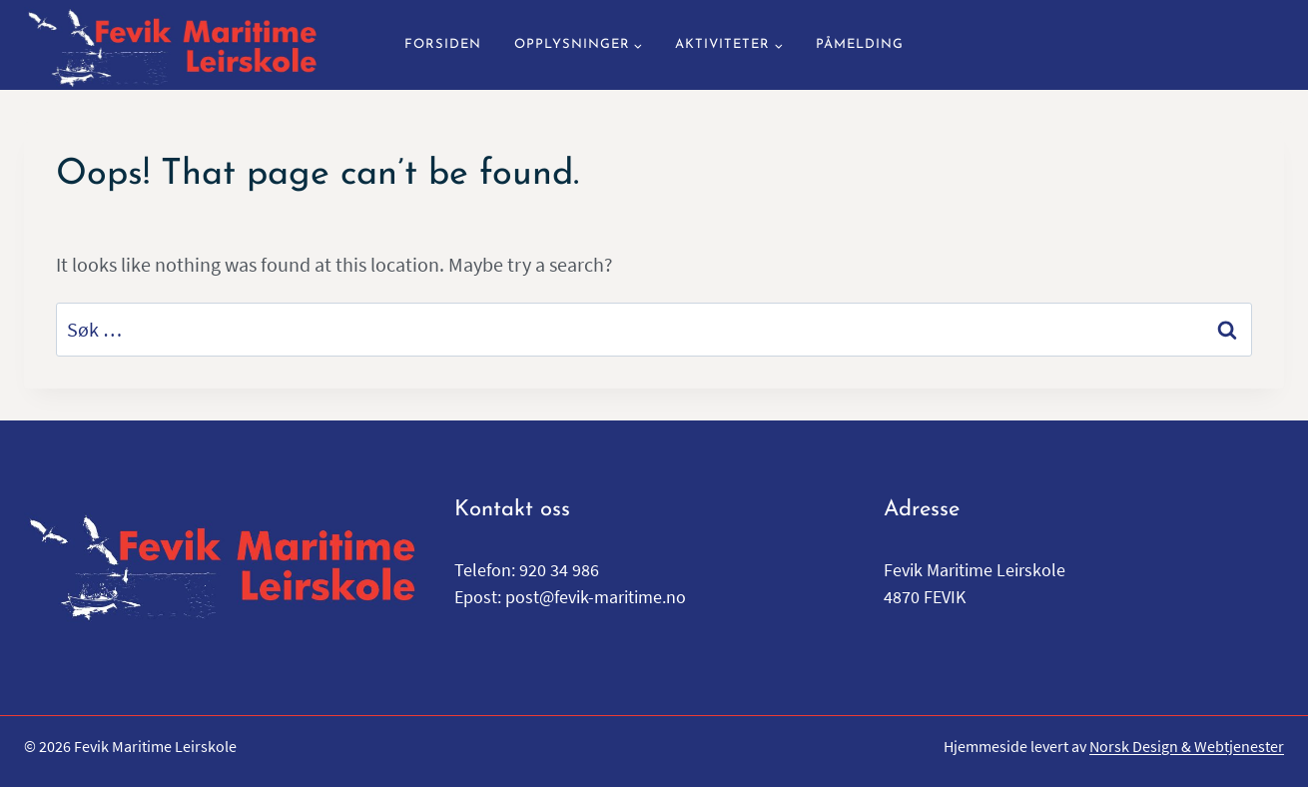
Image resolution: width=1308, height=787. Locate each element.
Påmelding (860, 44)
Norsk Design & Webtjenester (1186, 746)
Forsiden (442, 44)
